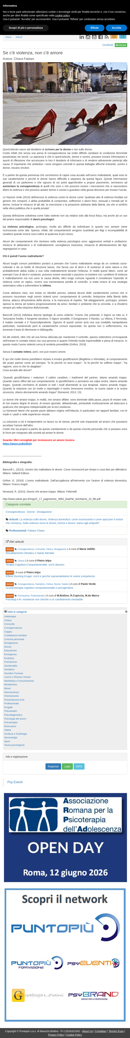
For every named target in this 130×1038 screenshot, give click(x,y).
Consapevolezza (15, 511)
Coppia (8, 631)
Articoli (13, 519)
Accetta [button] (116, 27)
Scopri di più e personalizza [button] (26, 27)
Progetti (8, 707)
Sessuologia (10, 737)
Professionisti (17, 530)
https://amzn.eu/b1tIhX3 (17, 443)
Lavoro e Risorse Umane (17, 677)
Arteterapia (10, 616)
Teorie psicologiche (14, 745)
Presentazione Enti (14, 699)
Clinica (49, 549)
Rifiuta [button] (95, 27)
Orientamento (11, 696)
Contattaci (100, 1031)
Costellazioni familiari (15, 635)
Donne (31, 511)
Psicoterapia (10, 722)
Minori (7, 688)
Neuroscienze (11, 692)
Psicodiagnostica (13, 714)
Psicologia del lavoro (15, 718)
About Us (87, 1031)
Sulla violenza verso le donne (39, 523)
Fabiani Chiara (36, 530)
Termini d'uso (116, 1031)
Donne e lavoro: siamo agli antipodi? (78, 523)
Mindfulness (10, 684)
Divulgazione (44, 511)
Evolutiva (9, 658)
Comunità (40, 549)
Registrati (53, 766)
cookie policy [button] (62, 15)
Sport (7, 741)
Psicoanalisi (10, 711)
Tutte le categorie (17, 611)
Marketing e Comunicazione (19, 680)
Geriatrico (40, 584)
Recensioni (10, 726)
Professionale (37, 595)
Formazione (23, 595)
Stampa (121, 45)
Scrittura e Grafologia (15, 733)
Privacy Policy (56, 1034)
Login (67, 766)
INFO (79, 766)
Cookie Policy (74, 1034)
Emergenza (10, 654)
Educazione (10, 650)
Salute (65, 584)
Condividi (107, 44)
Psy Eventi (15, 782)
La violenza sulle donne (33, 519)
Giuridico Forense (13, 673)
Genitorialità (10, 665)
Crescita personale (14, 639)
